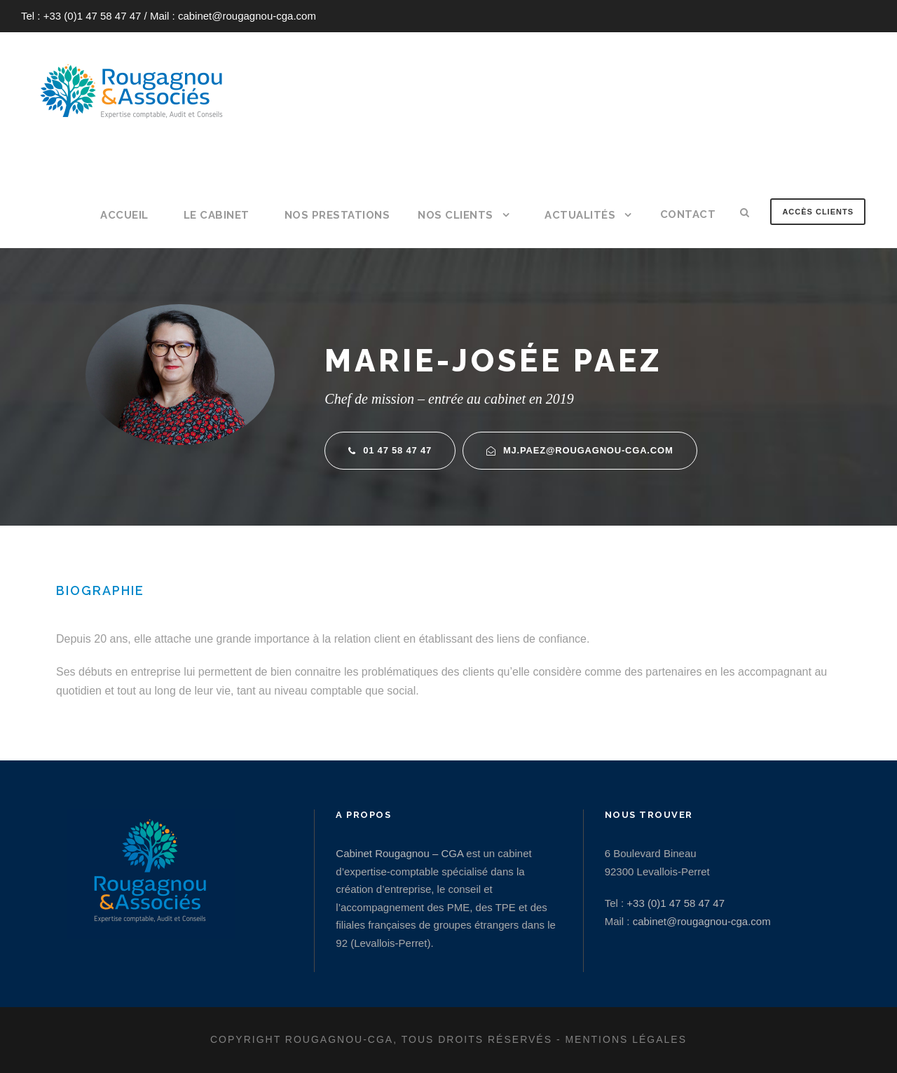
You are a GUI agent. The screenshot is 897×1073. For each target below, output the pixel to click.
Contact (688, 214)
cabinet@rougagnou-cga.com (247, 16)
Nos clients (455, 215)
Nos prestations (337, 215)
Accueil (124, 215)
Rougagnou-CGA (339, 1039)
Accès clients (818, 211)
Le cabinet (216, 215)
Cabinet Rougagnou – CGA (399, 853)
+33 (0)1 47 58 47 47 (92, 16)
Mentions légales (626, 1039)
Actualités (580, 215)
